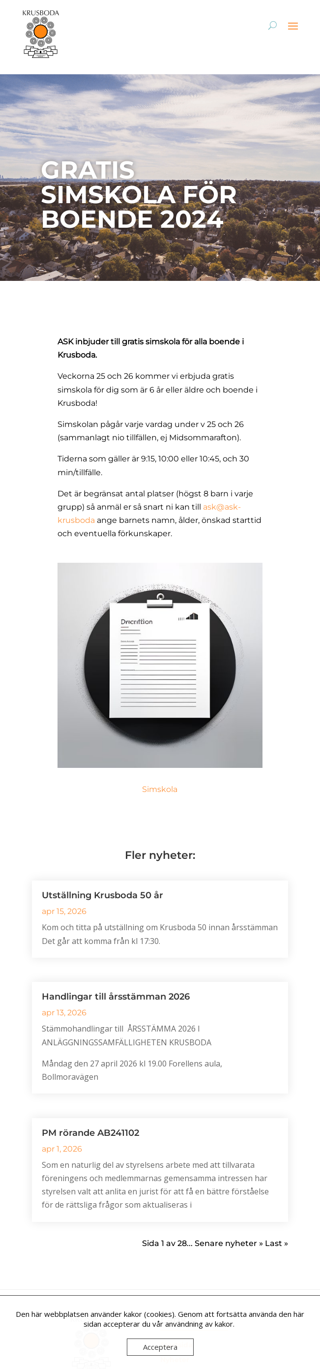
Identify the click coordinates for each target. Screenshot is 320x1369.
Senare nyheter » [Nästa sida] (229, 1243)
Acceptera (160, 1347)
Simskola (159, 789)
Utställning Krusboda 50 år (102, 895)
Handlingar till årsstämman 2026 (116, 996)
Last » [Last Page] (276, 1243)
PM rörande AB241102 (90, 1132)
